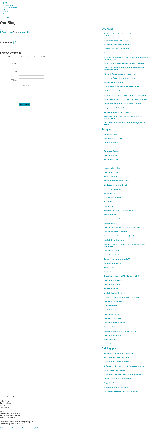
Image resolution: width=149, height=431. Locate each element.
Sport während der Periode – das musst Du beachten (121, 391)
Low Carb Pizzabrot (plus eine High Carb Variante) (120, 331)
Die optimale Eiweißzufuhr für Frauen (116, 108)
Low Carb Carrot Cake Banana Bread (115, 255)
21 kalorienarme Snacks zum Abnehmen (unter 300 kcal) (122, 87)
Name (14, 63)
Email (14, 72)
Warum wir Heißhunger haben (113, 82)
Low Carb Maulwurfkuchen (112, 284)
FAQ (4, 13)
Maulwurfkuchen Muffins (112, 168)
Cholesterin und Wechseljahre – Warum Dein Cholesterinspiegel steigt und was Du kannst (126, 58)
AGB (1, 428)
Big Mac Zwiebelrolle (110, 176)
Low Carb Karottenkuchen (112, 318)
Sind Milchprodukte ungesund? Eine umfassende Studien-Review (124, 63)
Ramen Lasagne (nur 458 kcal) (114, 219)
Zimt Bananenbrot (110, 193)
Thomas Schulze (7, 32)
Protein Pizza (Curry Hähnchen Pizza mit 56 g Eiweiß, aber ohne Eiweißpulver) (124, 245)
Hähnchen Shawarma (111, 164)
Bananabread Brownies (111, 151)
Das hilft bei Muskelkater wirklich (114, 370)
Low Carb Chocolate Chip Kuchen (114, 293)
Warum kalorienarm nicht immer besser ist (117, 112)
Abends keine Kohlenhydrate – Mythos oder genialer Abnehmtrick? (125, 95)
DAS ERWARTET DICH (10, 7)
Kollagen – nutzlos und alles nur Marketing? (118, 44)
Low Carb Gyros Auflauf (111, 250)
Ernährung (107, 28)
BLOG (4, 15)
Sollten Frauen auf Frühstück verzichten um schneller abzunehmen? (125, 99)
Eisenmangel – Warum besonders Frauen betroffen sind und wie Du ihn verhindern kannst (125, 69)
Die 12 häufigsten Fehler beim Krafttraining (117, 362)
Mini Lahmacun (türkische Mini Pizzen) (116, 181)
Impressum (7, 428)
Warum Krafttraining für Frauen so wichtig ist (118, 353)
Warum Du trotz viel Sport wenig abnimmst (118, 379)
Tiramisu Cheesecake (111, 289)
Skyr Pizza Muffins (110, 339)
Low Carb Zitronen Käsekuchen (114, 240)
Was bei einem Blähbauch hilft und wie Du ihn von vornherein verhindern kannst (123, 117)
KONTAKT (6, 17)
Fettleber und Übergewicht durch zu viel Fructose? (120, 78)
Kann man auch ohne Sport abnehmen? (116, 357)
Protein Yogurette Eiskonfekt (113, 138)
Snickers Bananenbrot (111, 159)
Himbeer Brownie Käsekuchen (113, 147)
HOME (5, 3)
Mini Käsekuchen (109, 272)
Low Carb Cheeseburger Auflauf (114, 310)
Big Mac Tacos (109, 267)
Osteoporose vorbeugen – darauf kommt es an (119, 53)
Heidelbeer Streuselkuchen (112, 189)
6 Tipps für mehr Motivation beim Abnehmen (118, 383)
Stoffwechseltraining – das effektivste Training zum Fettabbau (124, 366)
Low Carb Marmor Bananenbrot (114, 301)
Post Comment (24, 105)
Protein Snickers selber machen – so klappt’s (118, 210)
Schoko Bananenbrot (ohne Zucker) (115, 185)
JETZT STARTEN (8, 5)
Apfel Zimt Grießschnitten (112, 202)
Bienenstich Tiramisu (110, 134)
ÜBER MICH (6, 11)
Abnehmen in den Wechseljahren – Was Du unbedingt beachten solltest (124, 35)
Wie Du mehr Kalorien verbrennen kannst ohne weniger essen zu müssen (124, 124)
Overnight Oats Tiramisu (112, 327)
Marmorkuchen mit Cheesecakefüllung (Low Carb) (120, 236)
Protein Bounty (108, 206)
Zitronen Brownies (110, 215)
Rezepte (106, 129)
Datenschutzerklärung (19, 428)
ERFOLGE (6, 9)
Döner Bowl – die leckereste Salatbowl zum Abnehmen (121, 297)
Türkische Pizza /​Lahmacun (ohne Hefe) (117, 259)
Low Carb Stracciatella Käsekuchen (115, 231)
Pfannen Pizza (108, 344)
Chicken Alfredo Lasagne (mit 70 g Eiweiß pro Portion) (121, 276)
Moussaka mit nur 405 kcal (112, 263)
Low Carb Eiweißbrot (110, 223)
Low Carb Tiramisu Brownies (113, 280)
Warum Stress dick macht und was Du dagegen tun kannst (122, 103)
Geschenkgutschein (33, 428)
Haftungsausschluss (47, 428)
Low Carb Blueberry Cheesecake (114, 323)
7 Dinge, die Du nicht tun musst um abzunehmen (119, 74)
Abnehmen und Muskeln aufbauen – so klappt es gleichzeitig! (123, 374)
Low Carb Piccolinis (110, 155)
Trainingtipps (108, 348)
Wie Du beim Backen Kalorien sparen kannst (118, 91)
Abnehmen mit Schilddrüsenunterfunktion (117, 40)
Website (14, 80)
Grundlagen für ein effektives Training (116, 387)
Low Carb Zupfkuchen (111, 172)
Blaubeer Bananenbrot (111, 142)
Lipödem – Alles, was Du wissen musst (116, 49)
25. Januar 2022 (25, 32)
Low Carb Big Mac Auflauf (112, 335)
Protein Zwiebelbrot (110, 306)
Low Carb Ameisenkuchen (112, 198)
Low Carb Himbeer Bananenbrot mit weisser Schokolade (122, 227)
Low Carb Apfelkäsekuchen (112, 314)
